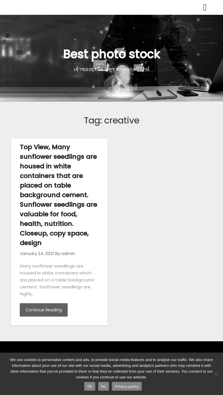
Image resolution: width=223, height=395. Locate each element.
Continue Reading (44, 310)
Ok (89, 386)
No (103, 386)
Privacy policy (127, 386)
